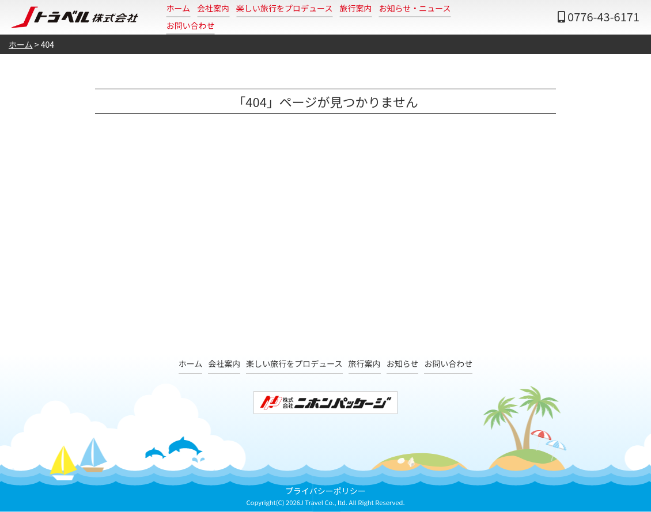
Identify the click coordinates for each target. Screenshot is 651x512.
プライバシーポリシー (325, 490)
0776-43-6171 (603, 16)
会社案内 (213, 8)
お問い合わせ (190, 25)
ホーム (178, 8)
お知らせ (403, 363)
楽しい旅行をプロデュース (284, 8)
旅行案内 (355, 8)
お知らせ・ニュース (415, 8)
